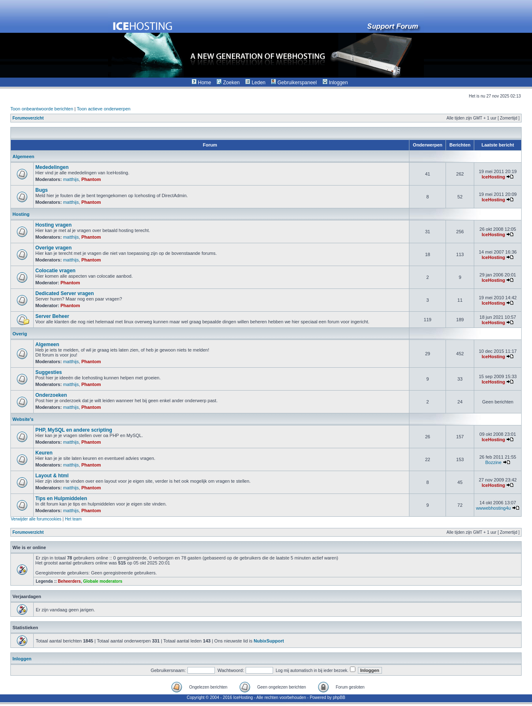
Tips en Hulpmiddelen (61, 498)
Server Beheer (52, 316)
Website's (23, 419)
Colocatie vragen (55, 271)
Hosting (21, 214)
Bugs (41, 190)
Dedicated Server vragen (64, 293)
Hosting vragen (53, 225)
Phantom (91, 179)
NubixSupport (269, 640)
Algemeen (23, 156)
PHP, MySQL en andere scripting (73, 430)
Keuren (43, 453)
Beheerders (69, 581)
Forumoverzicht (28, 118)
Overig (19, 333)
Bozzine (493, 462)
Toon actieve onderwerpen (104, 108)
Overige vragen (53, 248)
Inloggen (22, 658)
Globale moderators (102, 581)
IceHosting (493, 176)
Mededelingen (52, 167)
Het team (73, 519)
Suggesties (48, 372)
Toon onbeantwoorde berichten (41, 108)
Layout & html (52, 476)
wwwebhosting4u (493, 508)
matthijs (71, 179)
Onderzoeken (51, 395)
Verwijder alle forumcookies (36, 519)
